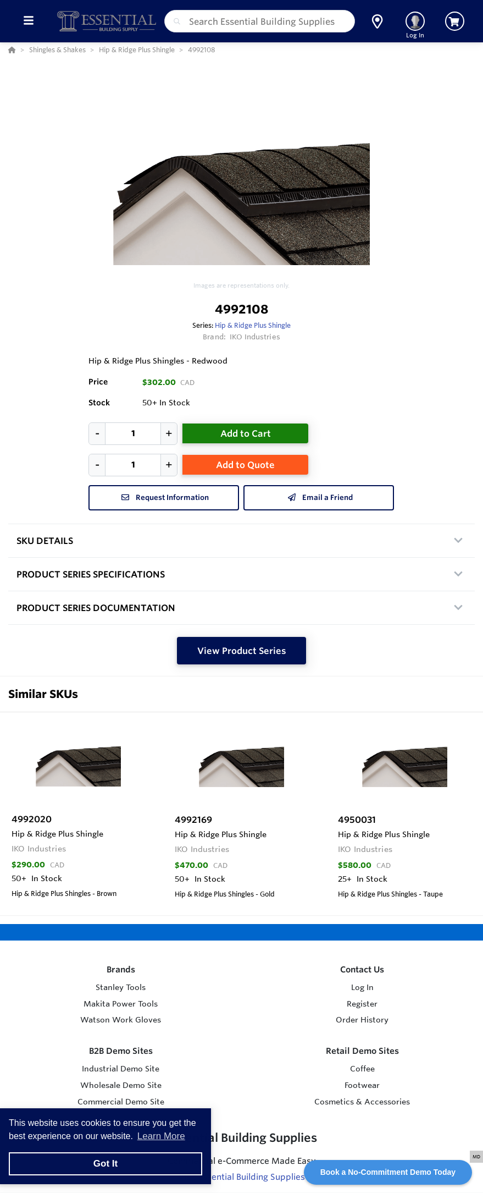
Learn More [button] (161, 1136)
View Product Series (241, 650)
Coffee (362, 1069)
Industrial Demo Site (120, 1069)
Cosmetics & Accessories (362, 1102)
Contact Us (362, 969)
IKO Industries (255, 336)
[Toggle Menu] (28, 21)
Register (362, 1004)
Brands (121, 969)
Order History (362, 1020)
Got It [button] (105, 1163)
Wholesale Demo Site (121, 1085)
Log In (362, 987)
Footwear (362, 1085)
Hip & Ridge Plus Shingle (253, 325)
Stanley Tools (121, 987)
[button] (377, 21)
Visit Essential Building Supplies (241, 1177)
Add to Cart (245, 433)
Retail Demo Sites (362, 1051)
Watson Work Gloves (120, 1020)
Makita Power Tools (121, 1004)
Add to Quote (245, 464)
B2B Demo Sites (121, 1051)
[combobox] (259, 21)
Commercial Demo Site (120, 1102)
